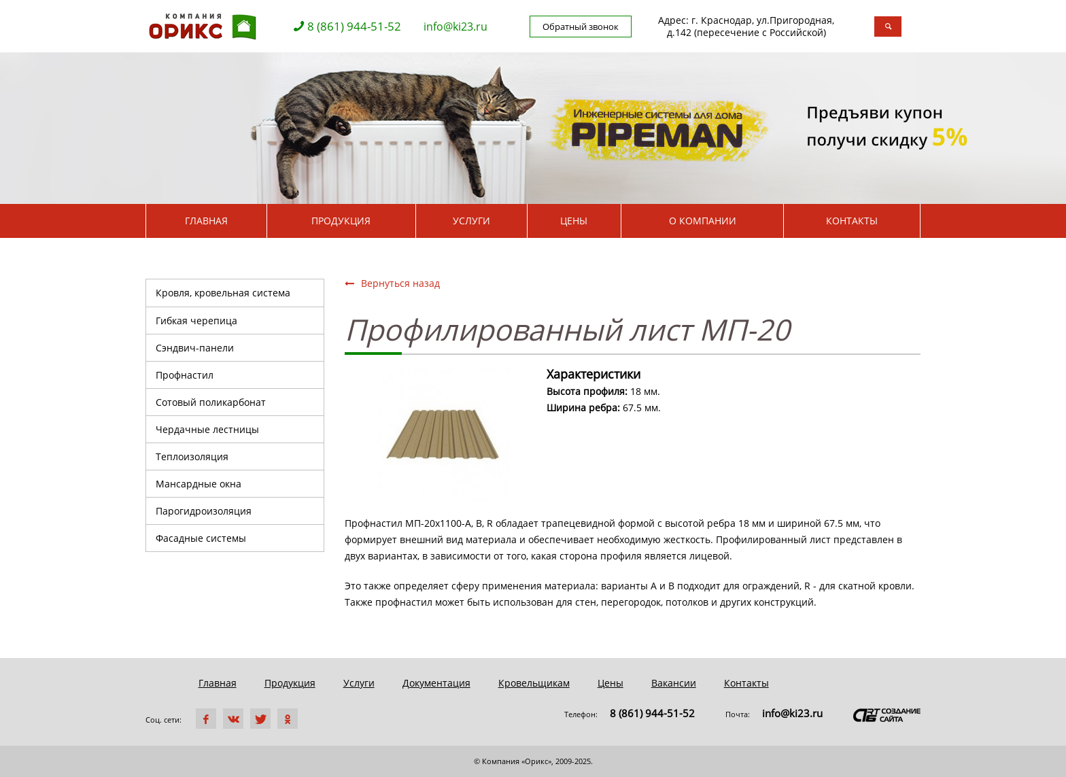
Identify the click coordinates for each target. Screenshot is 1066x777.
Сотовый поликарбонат (211, 402)
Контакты (852, 220)
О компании (702, 220)
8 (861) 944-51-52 (354, 26)
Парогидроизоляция (204, 510)
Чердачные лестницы (207, 429)
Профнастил (184, 374)
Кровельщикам (534, 682)
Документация (436, 682)
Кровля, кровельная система (223, 292)
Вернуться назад (392, 283)
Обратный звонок (581, 26)
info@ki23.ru (455, 26)
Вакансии (673, 682)
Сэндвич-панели (195, 347)
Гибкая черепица (196, 320)
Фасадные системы (201, 538)
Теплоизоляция (192, 456)
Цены (573, 220)
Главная (206, 220)
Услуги (471, 220)
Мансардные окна (198, 483)
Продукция (341, 220)
